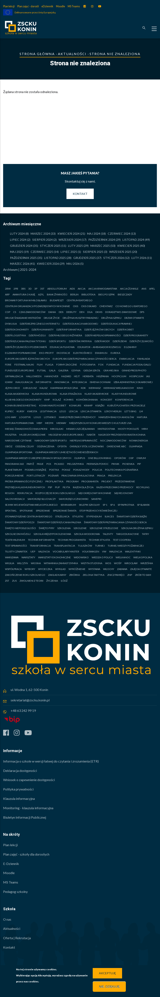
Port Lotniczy (36, 475)
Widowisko (81, 557)
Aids (72, 288)
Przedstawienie (125, 481)
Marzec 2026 (19, 263)
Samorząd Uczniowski (73, 498)
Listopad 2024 (133, 239)
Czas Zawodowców (32, 312)
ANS (143, 288)
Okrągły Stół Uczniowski (87, 446)
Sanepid (96, 498)
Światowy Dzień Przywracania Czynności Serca (115, 522)
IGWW (8, 382)
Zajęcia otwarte (141, 569)
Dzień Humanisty (43, 329)
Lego (62, 411)
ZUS (14, 580)
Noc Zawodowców (113, 440)
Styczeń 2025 (50, 245)
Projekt (106, 481)
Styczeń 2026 (113, 258)
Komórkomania (87, 399)
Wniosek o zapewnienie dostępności (29, 780)
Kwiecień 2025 (128, 245)
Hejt (77, 376)
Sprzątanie (43, 510)
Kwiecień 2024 (69, 233)
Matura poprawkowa (19, 423)
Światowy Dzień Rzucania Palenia (59, 522)
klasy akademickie (97, 393)
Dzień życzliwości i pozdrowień (26, 347)
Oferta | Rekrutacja (17, 938)
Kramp (88, 405)
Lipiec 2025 (69, 251)
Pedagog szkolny (15, 892)
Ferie (8, 364)
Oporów (120, 458)
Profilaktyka (54, 481)
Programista (90, 481)
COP (7, 312)
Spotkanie (26, 510)
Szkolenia (64, 528)
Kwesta (32, 411)
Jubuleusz (30, 387)
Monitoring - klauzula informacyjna (28, 808)
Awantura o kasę (23, 294)
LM (141, 411)
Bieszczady (125, 294)
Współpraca (13, 569)
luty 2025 (75, 245)
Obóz (8, 446)
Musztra (10, 434)
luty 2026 (138, 258)
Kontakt (80, 193)
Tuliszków (85, 545)
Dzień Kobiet (125, 329)
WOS (108, 563)
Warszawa (12, 557)
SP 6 (112, 504)
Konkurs (75, 405)
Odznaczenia (45, 446)
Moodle (60, 6)
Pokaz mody (81, 469)
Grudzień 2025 (84, 258)
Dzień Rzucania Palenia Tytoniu (25, 341)
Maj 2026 (73, 263)
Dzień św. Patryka (80, 341)
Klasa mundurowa (44, 393)
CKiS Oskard (88, 306)
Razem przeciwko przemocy (114, 487)
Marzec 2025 (100, 245)
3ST (42, 288)
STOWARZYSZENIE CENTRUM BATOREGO (28, 516)
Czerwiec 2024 (119, 233)
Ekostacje (63, 352)
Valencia (44, 551)
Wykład (60, 569)
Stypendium (94, 516)
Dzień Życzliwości (141, 341)
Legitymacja (48, 411)
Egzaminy (130, 347)
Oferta (62, 446)
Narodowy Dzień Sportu (51, 440)
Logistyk (25, 417)
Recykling (143, 487)
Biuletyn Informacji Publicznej (24, 817)
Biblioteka (88, 294)
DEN (81, 312)
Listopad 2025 (55, 258)
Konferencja (124, 399)
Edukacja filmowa (62, 347)
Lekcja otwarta (91, 411)
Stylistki (77, 516)
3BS (23, 288)
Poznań (53, 475)
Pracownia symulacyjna (77, 475)
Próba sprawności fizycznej (23, 481)
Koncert (106, 399)
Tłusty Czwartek (16, 551)
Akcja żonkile (129, 288)
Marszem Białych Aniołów (116, 417)
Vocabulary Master (66, 551)
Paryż (30, 463)
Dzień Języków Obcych (99, 329)
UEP (32, 551)
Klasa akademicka (17, 393)
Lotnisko (50, 417)
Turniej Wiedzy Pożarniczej (126, 545)
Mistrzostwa (106, 428)
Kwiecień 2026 (48, 263)
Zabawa (122, 569)
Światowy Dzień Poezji (19, 522)
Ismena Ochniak (100, 382)
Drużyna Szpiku (111, 317)
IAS (148, 376)
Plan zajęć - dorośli (28, 6)
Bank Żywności (57, 294)
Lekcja (73, 411)
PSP (50, 487)
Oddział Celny (24, 446)
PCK (48, 463)
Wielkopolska (142, 557)
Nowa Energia (138, 440)
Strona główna (37, 54)
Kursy (20, 411)
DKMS (98, 312)
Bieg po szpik (106, 294)
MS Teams (74, 6)
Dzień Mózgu (37, 335)
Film (39, 364)
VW (104, 551)
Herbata (88, 376)
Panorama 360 (14, 463)
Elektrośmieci (82, 352)
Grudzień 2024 (21, 245)
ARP (7, 294)
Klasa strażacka (71, 393)
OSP (131, 458)
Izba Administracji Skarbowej (133, 382)
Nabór (91, 434)
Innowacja (61, 382)
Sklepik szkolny (89, 504)
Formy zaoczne (66, 364)
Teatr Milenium (15, 539)
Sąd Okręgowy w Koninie (94, 493)
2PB (16, 288)
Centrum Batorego (79, 300)
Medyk (49, 423)
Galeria (63, 370)
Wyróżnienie (77, 569)
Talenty (108, 534)
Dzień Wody (102, 341)
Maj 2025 (16, 251)
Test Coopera (122, 539)
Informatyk (43, 382)
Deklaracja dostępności (20, 771)
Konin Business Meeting (20, 405)
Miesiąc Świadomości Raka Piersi (26, 428)
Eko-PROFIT (46, 352)
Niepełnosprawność (83, 440)
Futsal (41, 370)
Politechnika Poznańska (121, 469)
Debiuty (71, 312)
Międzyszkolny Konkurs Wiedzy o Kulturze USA (100, 423)
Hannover (51, 376)
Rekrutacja (24, 493)
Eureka (115, 352)
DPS (142, 312)
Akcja (81, 288)
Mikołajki (56, 428)
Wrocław (131, 563)
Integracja (79, 382)
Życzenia (52, 580)
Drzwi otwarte (134, 317)
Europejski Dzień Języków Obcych (27, 358)
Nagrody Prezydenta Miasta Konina (121, 434)
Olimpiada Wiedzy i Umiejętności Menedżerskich (66, 452)
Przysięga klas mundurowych (25, 487)
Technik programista (72, 539)
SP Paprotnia (126, 504)
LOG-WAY (10, 417)
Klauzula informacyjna (19, 798)
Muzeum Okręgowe (32, 434)
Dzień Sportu (57, 341)
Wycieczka (45, 569)
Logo (37, 417)
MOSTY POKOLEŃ (128, 428)
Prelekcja (114, 475)
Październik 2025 (23, 258)
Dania (52, 312)
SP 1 (105, 504)
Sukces (109, 516)
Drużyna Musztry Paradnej (80, 317)
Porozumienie (14, 475)
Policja (97, 469)
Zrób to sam (143, 574)
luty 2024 (17, 233)
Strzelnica (62, 516)
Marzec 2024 (40, 233)
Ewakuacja (126, 358)
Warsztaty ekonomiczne (54, 557)
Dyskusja (11, 323)
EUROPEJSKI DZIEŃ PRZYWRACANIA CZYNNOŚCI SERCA (84, 358)
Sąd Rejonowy (123, 493)
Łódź (64, 580)
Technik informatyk (41, 539)
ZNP (129, 574)
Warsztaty (28, 557)
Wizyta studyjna (91, 563)
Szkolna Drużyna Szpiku (137, 528)
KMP (47, 399)
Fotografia (87, 364)
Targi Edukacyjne (127, 534)
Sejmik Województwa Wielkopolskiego (31, 504)
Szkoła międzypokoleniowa (52, 534)
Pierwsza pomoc (98, 463)
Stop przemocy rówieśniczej (98, 510)
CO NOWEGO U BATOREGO (131, 306)
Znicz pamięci (115, 574)
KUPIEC (9, 411)
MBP (39, 423)
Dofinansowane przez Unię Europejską (35, 12)
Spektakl (11, 510)
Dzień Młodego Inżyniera (65, 335)
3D (29, 288)
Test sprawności (16, 545)
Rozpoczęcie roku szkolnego (55, 493)
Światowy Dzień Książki (132, 516)
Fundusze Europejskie (19, 370)
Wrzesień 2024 (70, 239)
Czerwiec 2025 (42, 251)
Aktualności (72, 54)
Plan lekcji (9, 6)
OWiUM (141, 458)
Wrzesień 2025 (120, 251)
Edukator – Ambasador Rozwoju (99, 347)
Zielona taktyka (93, 574)
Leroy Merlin (112, 411)
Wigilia (9, 563)
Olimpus (79, 458)
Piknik (115, 463)
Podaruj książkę (35, 469)
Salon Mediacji (15, 498)
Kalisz (44, 387)
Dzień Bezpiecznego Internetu (40, 323)
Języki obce (12, 387)
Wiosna (36, 563)
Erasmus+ (101, 352)
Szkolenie (80, 528)
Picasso (59, 463)
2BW (8, 288)
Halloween (33, 376)
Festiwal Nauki (24, 364)
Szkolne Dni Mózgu (18, 534)
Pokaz (66, 469)
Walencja (115, 551)
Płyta (66, 487)
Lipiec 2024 (18, 239)
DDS (61, 312)
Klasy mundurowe (124, 393)
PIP (139, 463)
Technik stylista (99, 539)
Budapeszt (57, 300)
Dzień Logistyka (15, 335)
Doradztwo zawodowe (121, 312)
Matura (142, 417)
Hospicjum (136, 376)
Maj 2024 (93, 233)
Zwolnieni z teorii (31, 580)
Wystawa (94, 569)
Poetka (54, 469)
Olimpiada (135, 446)
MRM (145, 428)
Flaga (49, 364)
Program (72, 481)
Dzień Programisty (136, 335)
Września (146, 563)
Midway (61, 423)
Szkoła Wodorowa (87, 534)
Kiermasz (95, 387)
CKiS (75, 306)
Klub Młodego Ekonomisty (23, 399)
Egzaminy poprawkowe (20, 352)
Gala (52, 370)
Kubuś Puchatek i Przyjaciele (126, 405)
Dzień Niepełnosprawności (103, 335)
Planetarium (13, 469)
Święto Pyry (46, 528)
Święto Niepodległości (20, 528)
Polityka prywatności (18, 789)
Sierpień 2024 (42, 239)
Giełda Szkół (91, 370)
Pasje (40, 463)
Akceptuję (107, 973)
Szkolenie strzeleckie (104, 528)
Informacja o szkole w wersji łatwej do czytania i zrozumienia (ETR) (51, 761)
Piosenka (128, 463)
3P (35, 288)
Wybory (30, 569)
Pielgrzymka (75, 463)
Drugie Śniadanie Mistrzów (23, 317)
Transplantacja (64, 545)
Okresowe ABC (116, 446)
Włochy (108, 569)
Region (9, 493)
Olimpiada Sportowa (18, 452)
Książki (99, 405)
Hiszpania (102, 376)
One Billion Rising (99, 458)
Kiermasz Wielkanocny (119, 387)
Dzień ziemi (120, 341)
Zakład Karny (57, 574)
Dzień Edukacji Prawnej (116, 323)
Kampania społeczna (64, 387)
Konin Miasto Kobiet (52, 405)
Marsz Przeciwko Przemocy (77, 417)
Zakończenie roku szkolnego (25, 574)
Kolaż (57, 399)
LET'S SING (130, 411)
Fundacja (112, 364)
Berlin (74, 294)
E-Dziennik (11, 864)
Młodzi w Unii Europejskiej (66, 434)
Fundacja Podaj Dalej (136, 364)
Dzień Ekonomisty (17, 329)
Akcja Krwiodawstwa (102, 288)
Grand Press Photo (134, 370)
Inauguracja (24, 382)
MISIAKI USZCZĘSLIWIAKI (80, 428)
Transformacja (40, 545)
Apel (152, 288)
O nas (7, 919)
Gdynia (75, 370)
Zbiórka (74, 574)
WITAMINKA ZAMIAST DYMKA (61, 563)
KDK (83, 387)
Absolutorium (57, 288)
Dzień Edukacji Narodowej (80, 323)
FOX (101, 364)
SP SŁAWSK (143, 504)
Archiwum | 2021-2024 (19, 269)
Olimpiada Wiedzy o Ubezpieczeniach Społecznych (38, 458)
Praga (101, 475)
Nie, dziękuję (109, 986)
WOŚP (117, 563)
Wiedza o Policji (102, 557)
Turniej (100, 545)
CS (14, 312)
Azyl (41, 294)
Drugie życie (52, 317)
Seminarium (68, 504)
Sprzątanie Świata (64, 510)
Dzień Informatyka (68, 329)
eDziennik (47, 6)
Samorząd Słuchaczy (42, 498)
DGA (89, 312)
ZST (7, 580)
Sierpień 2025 (93, 251)
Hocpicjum (119, 376)
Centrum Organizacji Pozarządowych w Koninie (37, 306)
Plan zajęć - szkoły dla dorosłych (26, 854)
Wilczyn (22, 563)
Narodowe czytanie (18, 440)
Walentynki (133, 551)
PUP (57, 487)
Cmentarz (105, 306)
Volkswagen (90, 551)
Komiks (68, 399)
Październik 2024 (101, 239)
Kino (140, 387)
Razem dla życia (83, 487)
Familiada (143, 358)
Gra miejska (111, 370)
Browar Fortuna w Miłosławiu (26, 300)
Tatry (145, 534)
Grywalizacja (14, 376)
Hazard (66, 376)
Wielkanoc (123, 557)
